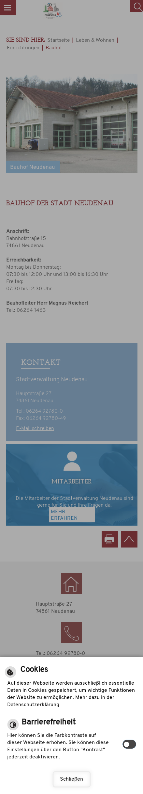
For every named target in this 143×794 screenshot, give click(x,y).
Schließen (71, 779)
